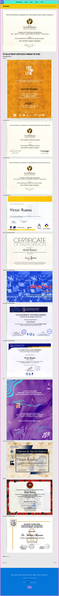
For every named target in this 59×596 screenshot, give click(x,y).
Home (38, 6)
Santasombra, (28, 582)
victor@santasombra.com (29, 579)
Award (40, 6)
